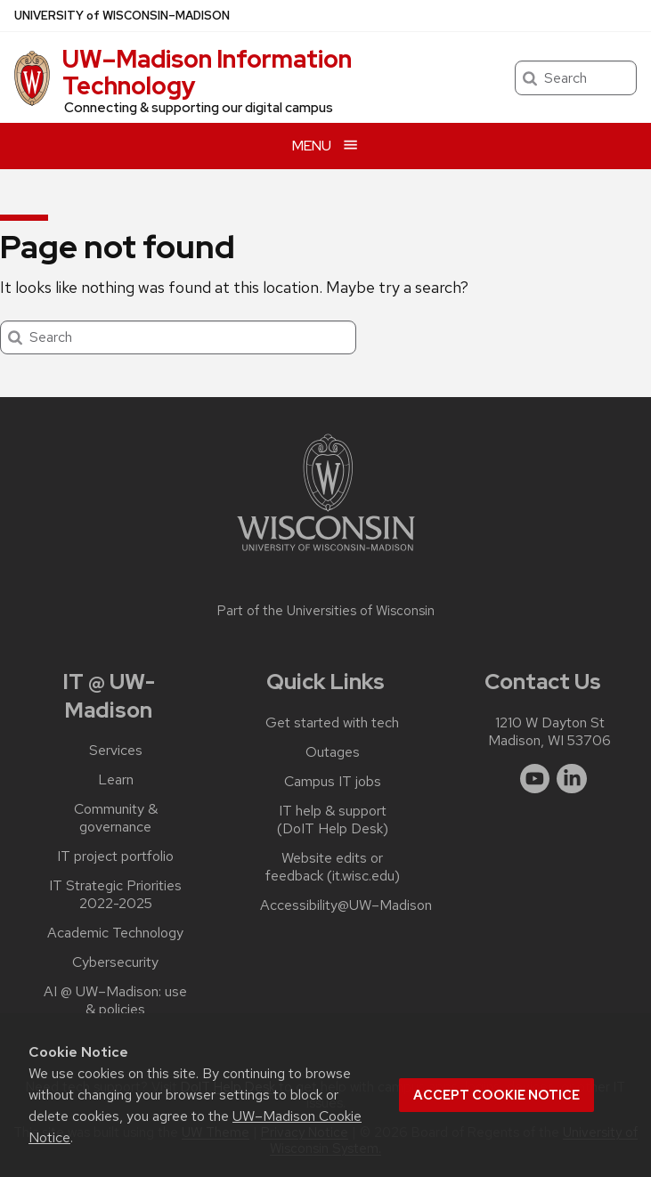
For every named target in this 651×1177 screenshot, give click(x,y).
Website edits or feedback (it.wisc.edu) (332, 867)
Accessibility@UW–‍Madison (346, 905)
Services (115, 750)
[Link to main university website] (326, 554)
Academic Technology (115, 933)
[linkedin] (572, 779)
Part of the (326, 611)
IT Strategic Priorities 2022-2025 (115, 895)
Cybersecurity (115, 962)
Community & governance (116, 818)
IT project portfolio (115, 856)
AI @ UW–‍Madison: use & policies (115, 1001)
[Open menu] (325, 145)
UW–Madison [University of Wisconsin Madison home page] (122, 15)
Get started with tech (332, 723)
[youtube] (535, 779)
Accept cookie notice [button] (496, 1095)
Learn (116, 780)
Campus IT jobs (332, 782)
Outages (332, 752)
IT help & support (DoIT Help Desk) (332, 820)
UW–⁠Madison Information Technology (207, 72)
